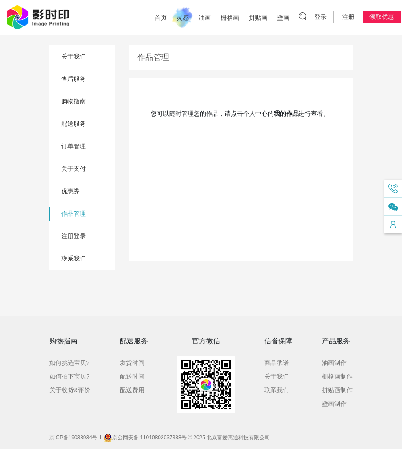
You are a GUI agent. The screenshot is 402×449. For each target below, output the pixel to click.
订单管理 (73, 146)
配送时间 (132, 376)
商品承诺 (276, 362)
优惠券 (70, 191)
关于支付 (73, 168)
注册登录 (73, 235)
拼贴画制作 (337, 390)
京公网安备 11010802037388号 (145, 437)
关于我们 (73, 56)
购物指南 (73, 101)
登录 (320, 16)
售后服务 (73, 78)
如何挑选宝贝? (69, 362)
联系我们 (73, 258)
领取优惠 (381, 16)
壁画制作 (334, 403)
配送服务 (73, 123)
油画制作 (334, 362)
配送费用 (132, 390)
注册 (348, 16)
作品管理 (73, 213)
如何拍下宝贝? (69, 376)
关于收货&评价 (69, 390)
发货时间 (132, 362)
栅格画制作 (337, 376)
